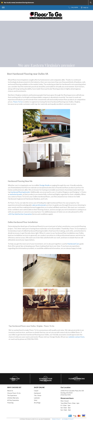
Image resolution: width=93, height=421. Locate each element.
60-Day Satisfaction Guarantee (20, 214)
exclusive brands (16, 194)
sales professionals (39, 205)
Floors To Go (17, 102)
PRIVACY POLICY (56, 419)
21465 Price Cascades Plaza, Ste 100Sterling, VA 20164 (72, 392)
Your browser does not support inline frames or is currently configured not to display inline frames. (46, 358)
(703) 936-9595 (66, 395)
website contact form (76, 337)
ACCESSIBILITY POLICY (67, 419)
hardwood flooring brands (20, 192)
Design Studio (44, 185)
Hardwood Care (73, 244)
